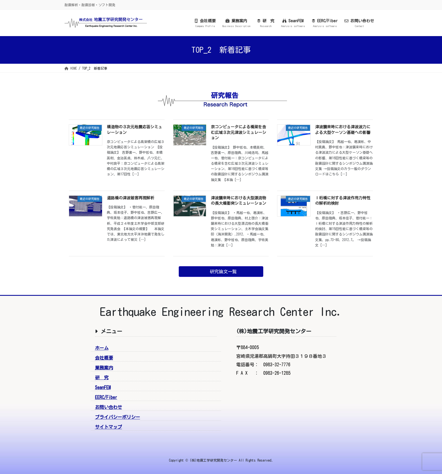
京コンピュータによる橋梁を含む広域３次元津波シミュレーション (238, 132)
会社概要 (104, 358)
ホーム (102, 348)
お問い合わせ (108, 407)
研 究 (102, 377)
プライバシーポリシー (117, 417)
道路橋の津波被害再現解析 (130, 198)
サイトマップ (108, 427)
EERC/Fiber (106, 397)
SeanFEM (103, 387)
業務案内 (104, 367)
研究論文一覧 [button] (223, 271)
